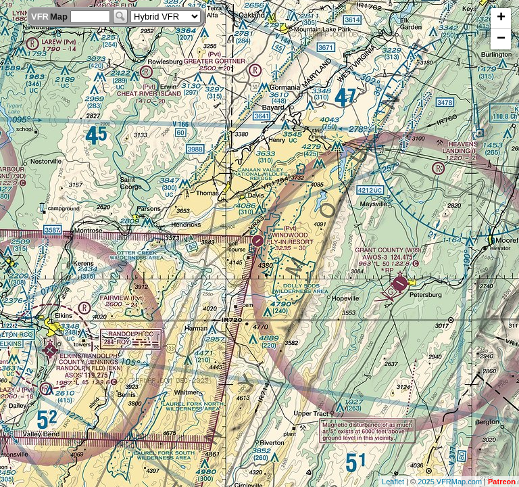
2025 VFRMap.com (450, 482)
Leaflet (393, 482)
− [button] (501, 39)
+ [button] (501, 18)
